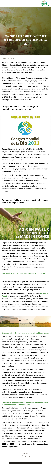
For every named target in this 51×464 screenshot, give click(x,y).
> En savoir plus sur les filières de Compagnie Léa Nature (23, 273)
